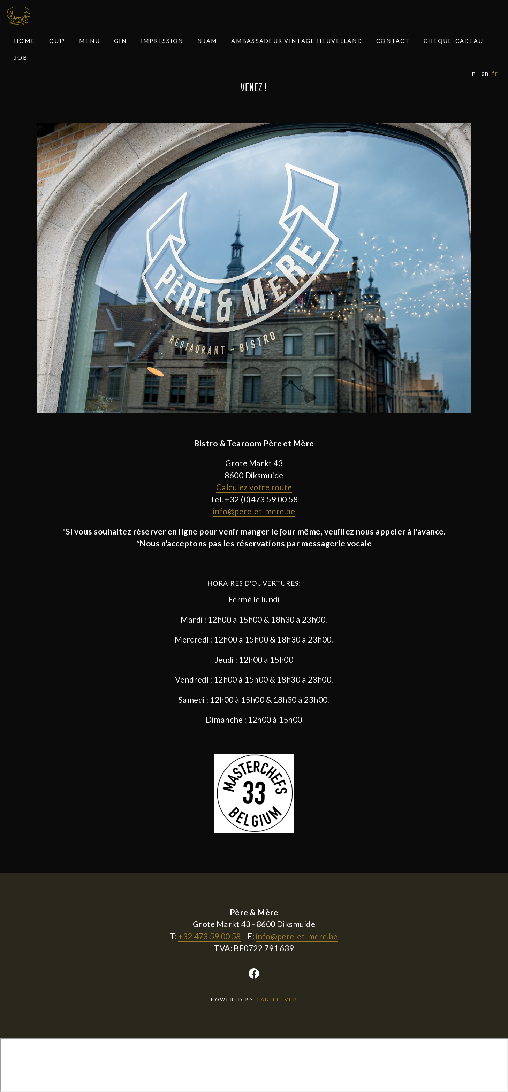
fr (495, 73)
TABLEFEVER (276, 999)
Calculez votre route (254, 487)
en (484, 73)
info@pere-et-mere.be (254, 511)
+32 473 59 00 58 (209, 936)
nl (475, 73)
